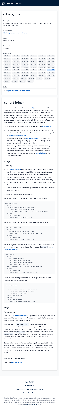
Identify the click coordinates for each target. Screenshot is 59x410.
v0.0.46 (7, 61)
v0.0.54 (42, 56)
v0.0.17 (51, 73)
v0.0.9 (15, 78)
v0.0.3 (14, 81)
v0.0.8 (23, 78)
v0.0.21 (16, 73)
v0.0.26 (25, 70)
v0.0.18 (42, 73)
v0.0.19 (33, 73)
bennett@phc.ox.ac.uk (32, 404)
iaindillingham (8, 33)
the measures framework (17, 135)
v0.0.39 (16, 64)
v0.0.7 (31, 78)
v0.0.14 (25, 75)
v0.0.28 (7, 70)
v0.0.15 (16, 75)
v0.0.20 (25, 73)
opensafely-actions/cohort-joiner (18, 91)
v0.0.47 (51, 59)
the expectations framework (19, 315)
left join (33, 108)
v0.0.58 (7, 56)
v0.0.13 (33, 75)
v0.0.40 (7, 64)
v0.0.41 (51, 61)
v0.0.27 (16, 70)
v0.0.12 (42, 75)
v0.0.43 (33, 61)
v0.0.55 (33, 56)
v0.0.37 (33, 64)
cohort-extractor (15, 170)
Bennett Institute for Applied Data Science (29, 389)
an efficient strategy (33, 138)
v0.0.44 (25, 61)
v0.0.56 (25, 56)
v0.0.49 (33, 59)
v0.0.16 (7, 75)
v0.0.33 (16, 67)
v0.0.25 (33, 70)
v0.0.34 (7, 67)
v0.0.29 (51, 67)
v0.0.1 (30, 81)
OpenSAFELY (29, 382)
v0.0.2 (22, 81)
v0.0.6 (39, 78)
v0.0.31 (33, 67)
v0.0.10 (7, 78)
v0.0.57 (16, 56)
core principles (41, 153)
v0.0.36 (42, 64)
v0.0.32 (25, 67)
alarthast (24, 33)
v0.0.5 (47, 78)
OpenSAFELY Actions (12, 3)
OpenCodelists (29, 386)
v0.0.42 (42, 61)
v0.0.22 (7, 73)
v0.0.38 (25, 64)
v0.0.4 (6, 81)
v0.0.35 (51, 64)
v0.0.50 (25, 59)
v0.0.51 (16, 59)
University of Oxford (29, 393)
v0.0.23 (51, 70)
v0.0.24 (42, 70)
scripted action (47, 126)
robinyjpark (17, 33)
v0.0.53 (51, 56)
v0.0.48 (42, 59)
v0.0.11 (51, 75)
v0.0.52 (7, 59)
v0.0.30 (42, 67)
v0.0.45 (16, 61)
